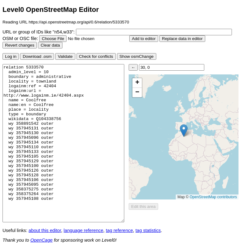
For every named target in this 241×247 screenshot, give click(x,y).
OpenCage (41, 240)
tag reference (119, 230)
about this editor (45, 230)
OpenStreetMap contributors (213, 197)
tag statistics (148, 230)
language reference (83, 230)
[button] (184, 130)
